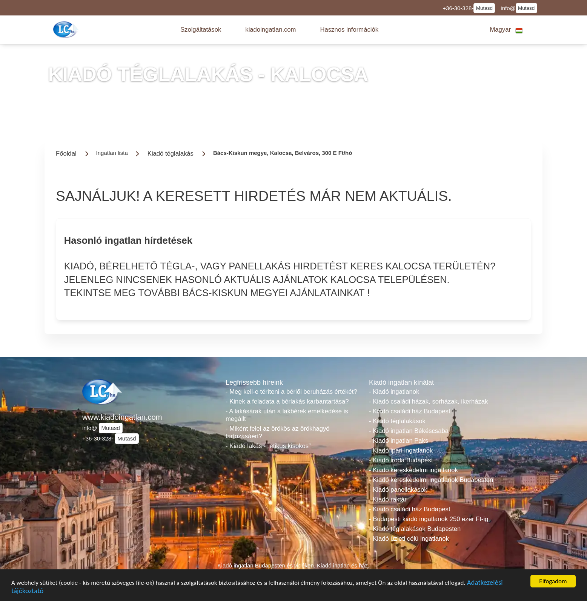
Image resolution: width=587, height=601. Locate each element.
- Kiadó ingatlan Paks (398, 440)
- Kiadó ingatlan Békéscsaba (409, 430)
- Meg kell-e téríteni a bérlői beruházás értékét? (291, 391)
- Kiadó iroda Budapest (401, 460)
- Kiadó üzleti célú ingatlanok (409, 538)
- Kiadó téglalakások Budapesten (415, 528)
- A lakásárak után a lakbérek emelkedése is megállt (287, 415)
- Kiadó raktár (388, 499)
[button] (201, 29)
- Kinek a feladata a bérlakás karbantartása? (287, 401)
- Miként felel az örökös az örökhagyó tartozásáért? (278, 432)
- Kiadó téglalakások (397, 421)
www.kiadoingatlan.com (122, 417)
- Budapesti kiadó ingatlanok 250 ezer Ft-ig (428, 519)
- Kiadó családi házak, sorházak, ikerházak (428, 401)
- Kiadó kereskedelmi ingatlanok (413, 470)
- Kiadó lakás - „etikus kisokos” (268, 446)
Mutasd (484, 8)
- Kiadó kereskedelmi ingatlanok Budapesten (431, 479)
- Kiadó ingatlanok (394, 391)
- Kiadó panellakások (398, 489)
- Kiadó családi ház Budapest (409, 411)
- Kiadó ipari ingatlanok (401, 450)
